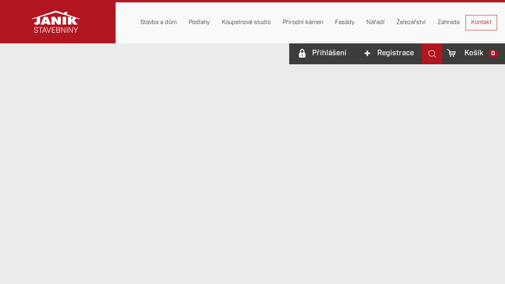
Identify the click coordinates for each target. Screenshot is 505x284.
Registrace (395, 53)
